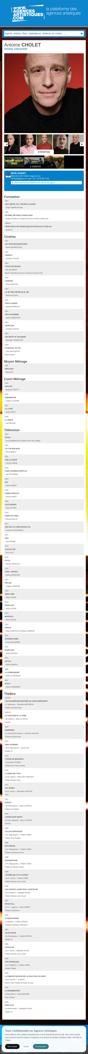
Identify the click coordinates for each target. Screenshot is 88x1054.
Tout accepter (40, 1046)
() (35, 176)
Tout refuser (12, 1046)
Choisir (26, 1046)
